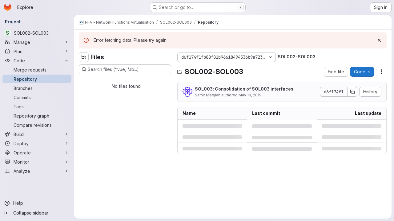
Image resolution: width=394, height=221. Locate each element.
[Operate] (36, 152)
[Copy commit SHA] (352, 92)
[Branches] (36, 88)
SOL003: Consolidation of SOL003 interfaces (244, 88)
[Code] (36, 60)
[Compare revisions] (36, 125)
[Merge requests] (36, 69)
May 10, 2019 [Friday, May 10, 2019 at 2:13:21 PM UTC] (250, 95)
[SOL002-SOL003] (36, 33)
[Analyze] (36, 171)
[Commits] (36, 97)
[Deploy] (36, 143)
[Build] (36, 134)
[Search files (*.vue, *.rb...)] (125, 69)
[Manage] (36, 42)
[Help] (36, 203)
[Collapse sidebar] (36, 213)
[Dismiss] (379, 40)
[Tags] (36, 106)
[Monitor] (36, 161)
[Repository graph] (36, 115)
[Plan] (36, 51)
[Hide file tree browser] (84, 57)
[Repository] (36, 79)
